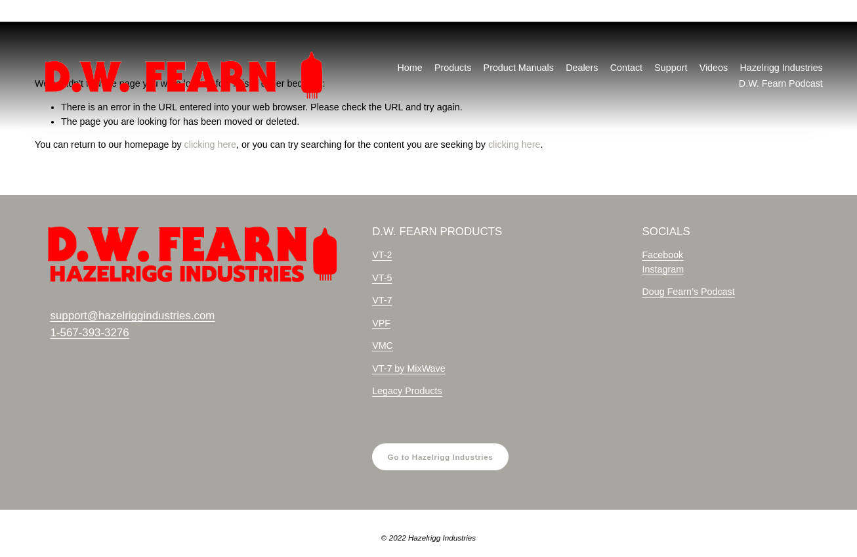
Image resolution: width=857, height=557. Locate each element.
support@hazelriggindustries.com (132, 315)
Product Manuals (519, 67)
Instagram (663, 269)
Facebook (662, 255)
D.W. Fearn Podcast (781, 83)
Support (670, 67)
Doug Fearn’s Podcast (688, 291)
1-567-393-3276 (89, 332)
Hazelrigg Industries (781, 67)
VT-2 (382, 255)
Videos (714, 67)
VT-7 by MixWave (409, 368)
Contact (626, 67)
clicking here (210, 144)
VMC (382, 345)
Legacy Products (407, 391)
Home (409, 67)
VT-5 (382, 278)
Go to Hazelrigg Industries (440, 457)
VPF (381, 323)
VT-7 (382, 300)
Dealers (582, 67)
